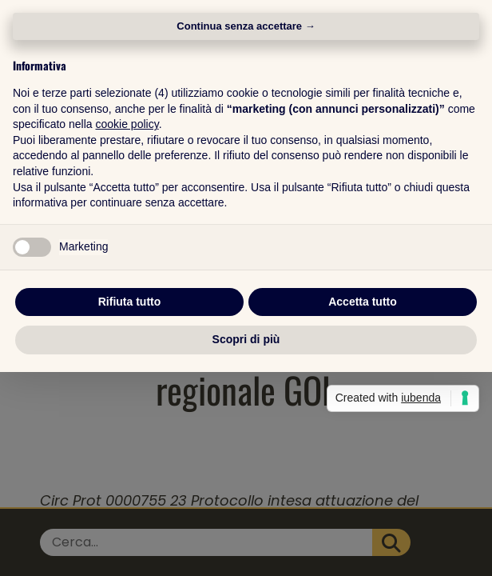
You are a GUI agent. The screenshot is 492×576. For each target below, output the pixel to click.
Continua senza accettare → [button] (246, 128)
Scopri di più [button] (246, 441)
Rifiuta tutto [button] (129, 403)
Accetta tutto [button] (362, 403)
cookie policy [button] (127, 226)
